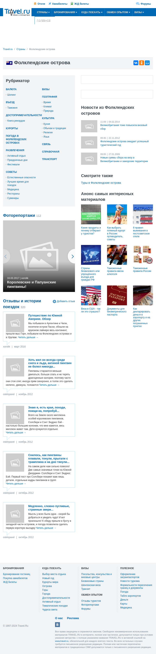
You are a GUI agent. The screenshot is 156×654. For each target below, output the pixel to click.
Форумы (146, 3)
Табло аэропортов (130, 595)
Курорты (12, 128)
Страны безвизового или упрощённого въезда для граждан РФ (90, 274)
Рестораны (13, 193)
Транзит (85, 589)
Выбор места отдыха (54, 574)
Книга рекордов (16, 120)
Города (46, 593)
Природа (48, 110)
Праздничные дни (17, 160)
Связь (46, 144)
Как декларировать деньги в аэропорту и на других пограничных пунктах (141, 317)
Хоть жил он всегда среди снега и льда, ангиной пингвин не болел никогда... (50, 363)
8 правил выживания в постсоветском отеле (141, 232)
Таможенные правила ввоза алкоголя (115, 271)
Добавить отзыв (66, 301)
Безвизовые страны (92, 581)
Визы (46, 89)
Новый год (48, 578)
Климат (47, 106)
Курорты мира (50, 582)
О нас (59, 618)
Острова (47, 586)
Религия (48, 132)
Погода (124, 591)
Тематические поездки (55, 605)
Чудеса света (49, 609)
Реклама (73, 618)
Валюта (11, 89)
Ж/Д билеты (81, 3)
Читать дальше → (28, 337)
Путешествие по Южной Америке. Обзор (45, 317)
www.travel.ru (61, 641)
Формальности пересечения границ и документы (136, 586)
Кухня (46, 124)
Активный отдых (16, 155)
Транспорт (49, 159)
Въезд (10, 102)
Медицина (13, 189)
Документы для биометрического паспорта (116, 311)
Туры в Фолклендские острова (101, 182)
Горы (45, 590)
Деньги (124, 599)
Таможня (12, 107)
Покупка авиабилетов (15, 578)
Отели (41, 3)
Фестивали (13, 164)
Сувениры (13, 198)
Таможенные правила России (142, 269)
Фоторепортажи (90, 604)
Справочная (50, 151)
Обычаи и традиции (54, 128)
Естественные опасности (21, 177)
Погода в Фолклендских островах (16, 139)
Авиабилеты (59, 3)
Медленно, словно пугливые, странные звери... (49, 507)
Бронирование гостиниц (16, 574)
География (49, 96)
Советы (11, 172)
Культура (48, 118)
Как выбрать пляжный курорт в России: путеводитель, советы (116, 233)
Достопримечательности (24, 115)
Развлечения (15, 150)
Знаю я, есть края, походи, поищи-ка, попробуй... (47, 409)
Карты (123, 603)
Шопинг (11, 94)
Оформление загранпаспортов (129, 575)
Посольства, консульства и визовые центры (96, 575)
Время (47, 102)
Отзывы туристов (91, 601)
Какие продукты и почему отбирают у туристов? (91, 230)
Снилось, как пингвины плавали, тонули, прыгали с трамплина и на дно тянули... (48, 458)
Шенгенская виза (91, 585)
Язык (46, 136)
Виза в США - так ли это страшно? (91, 310)
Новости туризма (130, 581)
